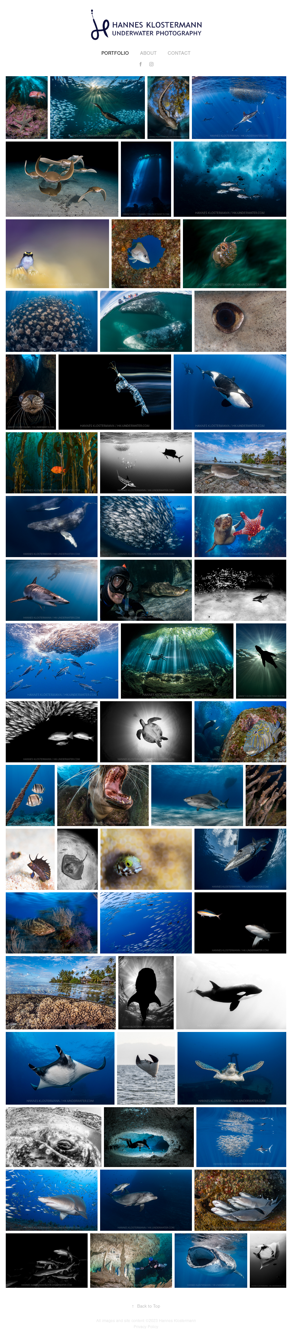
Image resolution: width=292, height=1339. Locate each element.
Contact (179, 53)
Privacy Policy (146, 1327)
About (148, 53)
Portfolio (115, 53)
